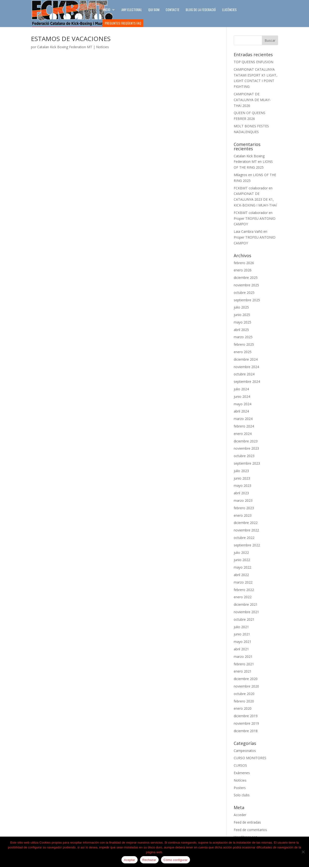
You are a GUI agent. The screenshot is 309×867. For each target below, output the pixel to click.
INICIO (106, 10)
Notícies (102, 47)
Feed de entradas (247, 822)
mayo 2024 (242, 404)
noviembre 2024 (246, 367)
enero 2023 (243, 515)
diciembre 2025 (246, 277)
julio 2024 (241, 389)
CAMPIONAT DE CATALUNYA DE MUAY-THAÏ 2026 (252, 100)
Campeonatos (245, 750)
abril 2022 (241, 574)
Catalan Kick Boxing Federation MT (64, 47)
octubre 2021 (244, 619)
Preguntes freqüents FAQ (123, 23)
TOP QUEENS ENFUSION (253, 62)
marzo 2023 (243, 500)
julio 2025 (241, 307)
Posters (240, 787)
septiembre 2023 (247, 463)
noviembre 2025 (246, 285)
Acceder (240, 814)
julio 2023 (241, 470)
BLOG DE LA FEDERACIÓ (201, 10)
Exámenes (242, 773)
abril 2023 (241, 493)
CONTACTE (172, 10)
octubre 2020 (244, 693)
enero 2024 (243, 433)
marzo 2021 (243, 656)
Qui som (153, 10)
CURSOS (240, 765)
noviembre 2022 (246, 530)
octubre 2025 (244, 292)
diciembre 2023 (246, 441)
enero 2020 (243, 708)
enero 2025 (243, 352)
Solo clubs (242, 795)
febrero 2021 (244, 664)
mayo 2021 (242, 641)
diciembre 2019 (246, 716)
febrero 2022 (244, 589)
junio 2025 (242, 314)
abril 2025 (241, 329)
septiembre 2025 (247, 300)
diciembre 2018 (246, 731)
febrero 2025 (244, 344)
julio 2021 (241, 627)
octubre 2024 (244, 374)
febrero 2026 (244, 263)
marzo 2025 (243, 337)
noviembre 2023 (246, 448)
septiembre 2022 (247, 545)
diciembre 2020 (246, 678)
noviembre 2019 (246, 723)
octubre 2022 (244, 537)
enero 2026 (243, 270)
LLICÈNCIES (229, 10)
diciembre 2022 (246, 522)
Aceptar (129, 860)
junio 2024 (242, 396)
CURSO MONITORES (250, 758)
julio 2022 (241, 552)
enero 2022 (243, 597)
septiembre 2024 (247, 381)
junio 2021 (242, 634)
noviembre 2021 (246, 612)
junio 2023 (242, 478)
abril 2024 (241, 411)
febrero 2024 (244, 426)
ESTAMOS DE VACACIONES (71, 38)
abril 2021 (241, 649)
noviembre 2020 (246, 686)
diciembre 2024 (246, 359)
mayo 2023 (242, 485)
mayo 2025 (242, 322)
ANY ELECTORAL (131, 10)
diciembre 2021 (246, 604)
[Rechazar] (303, 851)
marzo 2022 (243, 582)
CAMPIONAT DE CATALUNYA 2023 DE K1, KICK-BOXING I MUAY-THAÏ (255, 199)
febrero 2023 (244, 508)
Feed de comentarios (250, 829)
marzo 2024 (243, 418)
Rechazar (149, 860)
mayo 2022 (242, 567)
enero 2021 (243, 671)
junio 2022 (242, 559)
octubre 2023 (244, 456)
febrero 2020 (244, 701)
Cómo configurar (175, 860)
